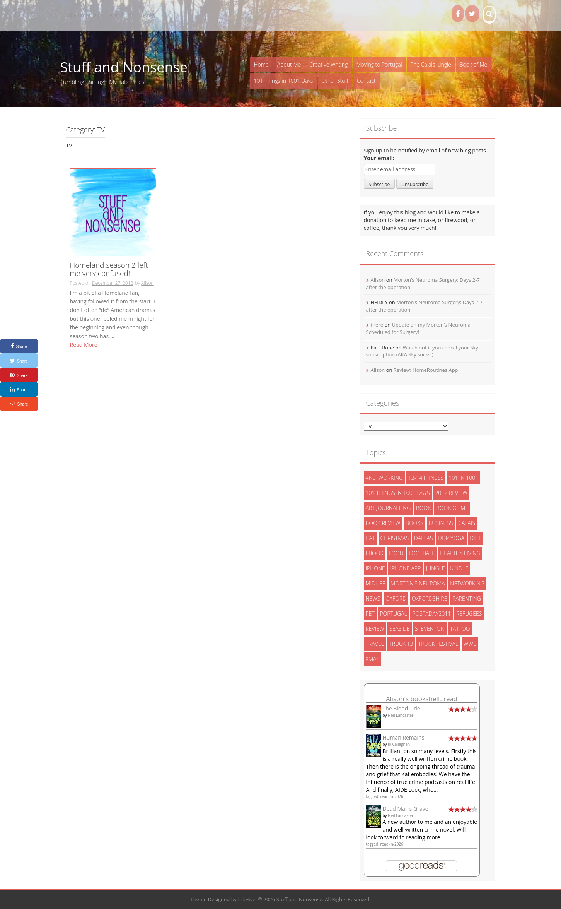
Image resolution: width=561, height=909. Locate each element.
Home (261, 64)
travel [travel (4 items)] (375, 643)
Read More (83, 344)
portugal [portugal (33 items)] (393, 613)
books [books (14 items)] (414, 523)
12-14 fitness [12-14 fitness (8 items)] (425, 477)
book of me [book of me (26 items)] (452, 508)
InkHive (246, 899)
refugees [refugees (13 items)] (469, 613)
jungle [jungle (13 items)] (435, 568)
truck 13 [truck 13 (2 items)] (401, 643)
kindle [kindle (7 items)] (459, 568)
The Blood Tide (401, 708)
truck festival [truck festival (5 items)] (438, 643)
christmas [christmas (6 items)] (394, 538)
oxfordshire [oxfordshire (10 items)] (429, 598)
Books (148, 15)
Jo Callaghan (399, 744)
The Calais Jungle (431, 64)
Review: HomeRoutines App (426, 369)
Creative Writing (328, 64)
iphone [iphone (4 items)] (375, 568)
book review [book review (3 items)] (383, 523)
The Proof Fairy (85, 15)
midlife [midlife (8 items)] (375, 583)
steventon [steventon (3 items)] (430, 628)
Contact (366, 80)
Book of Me (473, 64)
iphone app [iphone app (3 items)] (405, 568)
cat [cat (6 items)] (370, 538)
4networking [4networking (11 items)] (384, 477)
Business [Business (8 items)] (441, 523)
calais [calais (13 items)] (466, 523)
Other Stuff (335, 80)
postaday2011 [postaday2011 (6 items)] (431, 613)
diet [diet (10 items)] (475, 538)
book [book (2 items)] (423, 508)
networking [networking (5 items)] (467, 583)
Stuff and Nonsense (124, 67)
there (377, 324)
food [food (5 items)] (396, 553)
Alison (147, 283)
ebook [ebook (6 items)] (375, 553)
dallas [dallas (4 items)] (423, 538)
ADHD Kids (121, 15)
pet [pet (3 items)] (370, 613)
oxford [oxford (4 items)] (395, 598)
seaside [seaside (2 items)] (399, 628)
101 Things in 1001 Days (283, 80)
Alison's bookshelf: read (421, 698)
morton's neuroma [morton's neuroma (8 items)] (417, 583)
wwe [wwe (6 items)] (470, 643)
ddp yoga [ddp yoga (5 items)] (451, 538)
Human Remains (404, 737)
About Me (289, 64)
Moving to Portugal (379, 64)
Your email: (379, 158)
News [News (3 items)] (373, 598)
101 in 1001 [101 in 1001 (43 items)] (463, 477)
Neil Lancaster (400, 715)
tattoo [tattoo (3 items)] (460, 628)
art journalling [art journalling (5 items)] (388, 508)
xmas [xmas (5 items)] (373, 658)
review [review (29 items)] (375, 628)
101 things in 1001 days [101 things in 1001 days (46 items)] (398, 492)
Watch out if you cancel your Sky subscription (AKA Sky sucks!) (422, 351)
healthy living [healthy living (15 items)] (460, 553)
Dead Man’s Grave (405, 808)
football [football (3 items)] (422, 553)
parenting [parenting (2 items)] (466, 598)
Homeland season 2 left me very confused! (109, 269)
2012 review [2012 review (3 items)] (451, 492)
